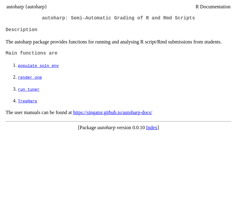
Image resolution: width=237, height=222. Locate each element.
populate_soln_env (38, 65)
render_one (30, 77)
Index (151, 127)
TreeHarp (27, 101)
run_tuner (29, 89)
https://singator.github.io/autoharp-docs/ (112, 112)
